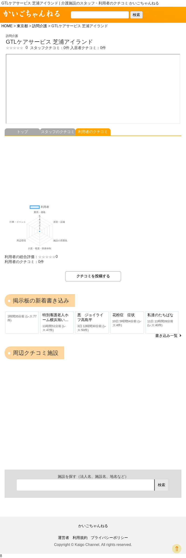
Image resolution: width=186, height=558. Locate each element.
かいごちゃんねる (93, 526)
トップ (22, 132)
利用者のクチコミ (93, 132)
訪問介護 (39, 26)
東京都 (22, 26)
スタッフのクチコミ (57, 132)
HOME (7, 26)
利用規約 (80, 538)
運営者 (63, 538)
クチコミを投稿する (93, 276)
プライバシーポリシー (109, 538)
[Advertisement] (93, 168)
